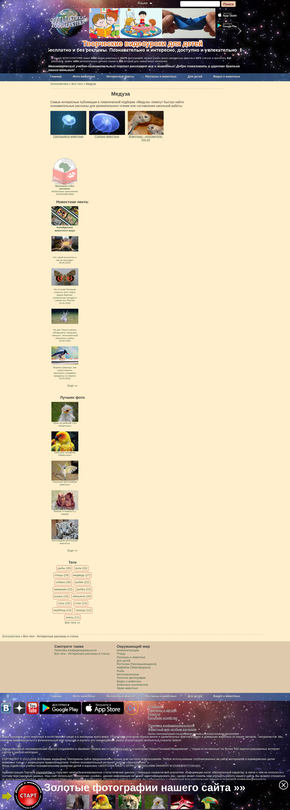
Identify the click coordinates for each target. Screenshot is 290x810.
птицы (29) (62, 575)
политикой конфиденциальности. (244, 779)
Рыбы (121, 671)
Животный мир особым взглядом (172, 729)
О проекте (155, 706)
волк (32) (81, 568)
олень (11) (72, 617)
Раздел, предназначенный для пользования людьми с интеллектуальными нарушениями (193, 733)
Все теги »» (72, 622)
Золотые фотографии (131, 677)
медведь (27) (81, 575)
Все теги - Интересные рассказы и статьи (82, 653)
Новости (154, 714)
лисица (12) (83, 610)
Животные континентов (132, 684)
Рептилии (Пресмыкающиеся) (137, 664)
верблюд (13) (62, 610)
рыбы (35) (64, 568)
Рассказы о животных (160, 76)
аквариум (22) (63, 589)
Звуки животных (127, 688)
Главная (56, 76)
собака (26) (63, 582)
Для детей (195, 76)
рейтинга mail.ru (121, 748)
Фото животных (84, 76)
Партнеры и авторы (162, 710)
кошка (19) (61, 596)
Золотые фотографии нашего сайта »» (144, 787)
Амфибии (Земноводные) (134, 667)
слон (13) (81, 603)
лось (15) (64, 603)
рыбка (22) (84, 589)
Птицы (121, 653)
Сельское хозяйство (162, 718)
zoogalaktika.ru (45, 772)
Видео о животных (226, 76)
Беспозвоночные (128, 674)
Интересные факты (120, 76)
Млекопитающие (128, 650)
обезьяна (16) (82, 596)
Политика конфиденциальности (75, 650)
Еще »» (72, 385)
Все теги (77, 83)
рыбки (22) (82, 582)
